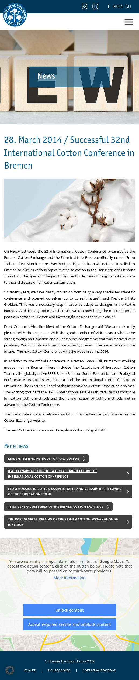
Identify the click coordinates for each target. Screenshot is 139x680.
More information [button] (69, 578)
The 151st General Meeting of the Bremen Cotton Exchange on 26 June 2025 (63, 522)
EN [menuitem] (128, 6)
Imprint (29, 670)
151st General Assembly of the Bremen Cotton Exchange (55, 506)
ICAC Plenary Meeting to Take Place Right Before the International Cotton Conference (52, 473)
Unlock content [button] (69, 610)
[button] (9, 670)
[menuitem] (128, 6)
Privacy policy (59, 670)
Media (117, 6)
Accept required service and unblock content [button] (69, 624)
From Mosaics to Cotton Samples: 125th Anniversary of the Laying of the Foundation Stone (65, 491)
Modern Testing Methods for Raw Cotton (43, 458)
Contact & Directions (99, 670)
